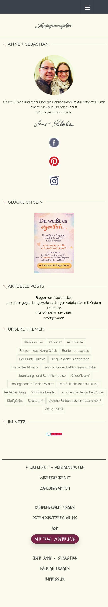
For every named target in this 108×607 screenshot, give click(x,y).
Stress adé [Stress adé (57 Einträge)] (35, 401)
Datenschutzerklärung (55, 518)
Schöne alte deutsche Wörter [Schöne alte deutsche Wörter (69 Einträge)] (82, 392)
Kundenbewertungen (55, 507)
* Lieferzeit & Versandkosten (55, 467)
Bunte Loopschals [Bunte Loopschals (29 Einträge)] (75, 351)
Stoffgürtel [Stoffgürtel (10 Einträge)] (15, 401)
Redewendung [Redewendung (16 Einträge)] (15, 392)
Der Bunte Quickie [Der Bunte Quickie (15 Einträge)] (32, 359)
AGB (55, 528)
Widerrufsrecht (55, 478)
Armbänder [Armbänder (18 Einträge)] (75, 342)
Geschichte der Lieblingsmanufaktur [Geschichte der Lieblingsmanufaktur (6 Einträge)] (69, 367)
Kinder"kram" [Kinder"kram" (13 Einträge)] (80, 376)
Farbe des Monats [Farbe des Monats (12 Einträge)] (25, 367)
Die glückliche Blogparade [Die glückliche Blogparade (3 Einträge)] (70, 359)
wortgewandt (54, 318)
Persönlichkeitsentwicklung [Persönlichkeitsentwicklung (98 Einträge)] (79, 384)
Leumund (54, 308)
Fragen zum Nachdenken (54, 298)
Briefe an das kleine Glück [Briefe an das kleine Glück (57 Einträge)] (38, 351)
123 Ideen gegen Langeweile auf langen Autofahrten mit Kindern (54, 303)
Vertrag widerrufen (55, 539)
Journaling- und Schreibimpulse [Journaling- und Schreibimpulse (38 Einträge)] (42, 376)
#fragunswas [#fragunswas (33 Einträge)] (34, 342)
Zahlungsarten (55, 488)
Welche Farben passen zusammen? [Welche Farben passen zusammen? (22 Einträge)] (75, 401)
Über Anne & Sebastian (55, 558)
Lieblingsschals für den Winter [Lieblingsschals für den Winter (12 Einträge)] (32, 384)
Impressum (55, 579)
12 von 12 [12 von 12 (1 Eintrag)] (55, 342)
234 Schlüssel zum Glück (54, 313)
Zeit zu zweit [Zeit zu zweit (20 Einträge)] (54, 409)
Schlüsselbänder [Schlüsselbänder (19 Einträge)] (43, 392)
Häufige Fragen (54, 568)
